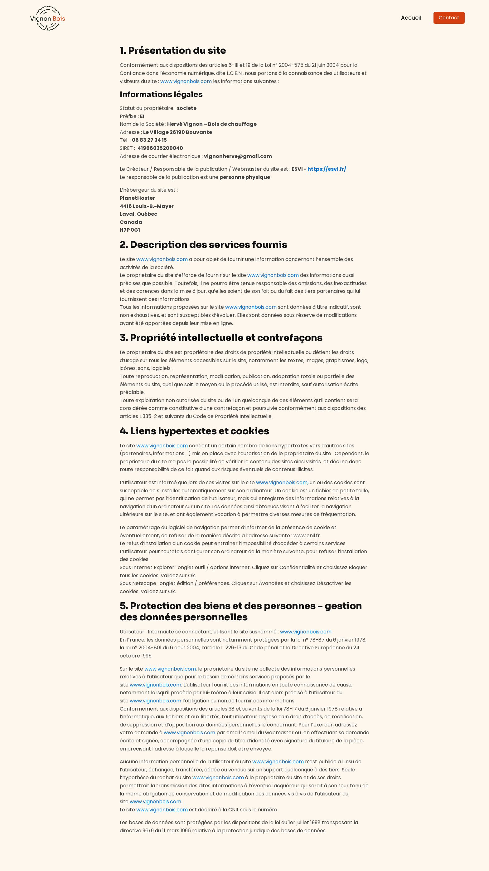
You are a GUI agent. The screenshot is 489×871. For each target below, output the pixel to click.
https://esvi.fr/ (326, 169)
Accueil (411, 18)
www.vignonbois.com (186, 81)
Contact (449, 17)
